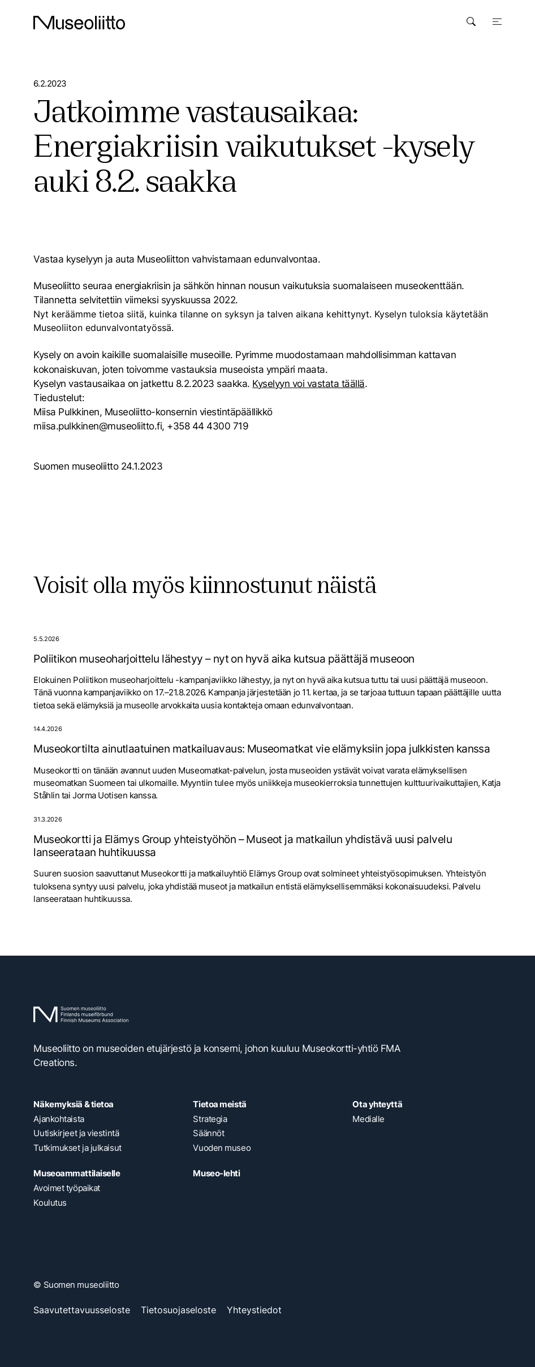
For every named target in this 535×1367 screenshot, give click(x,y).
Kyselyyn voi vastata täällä (308, 383)
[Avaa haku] (471, 21)
